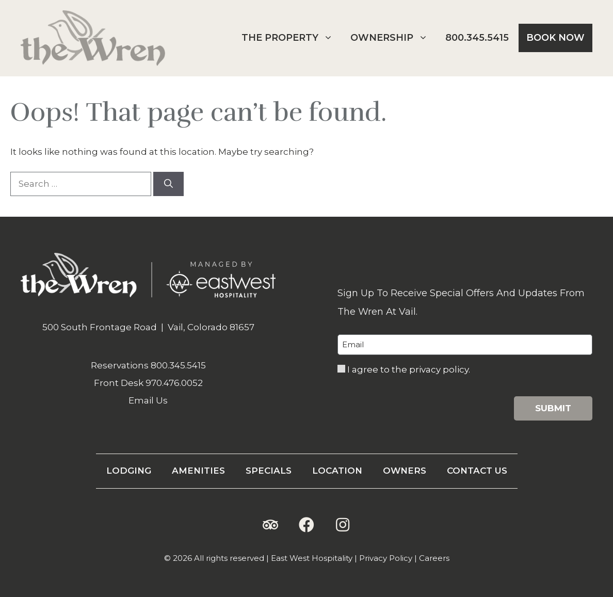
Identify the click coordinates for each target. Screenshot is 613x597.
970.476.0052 (174, 383)
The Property (291, 38)
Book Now (555, 37)
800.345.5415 (477, 37)
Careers (434, 558)
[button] (270, 524)
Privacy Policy (385, 558)
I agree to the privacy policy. (408, 369)
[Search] (168, 184)
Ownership (392, 38)
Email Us (148, 400)
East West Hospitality (311, 558)
